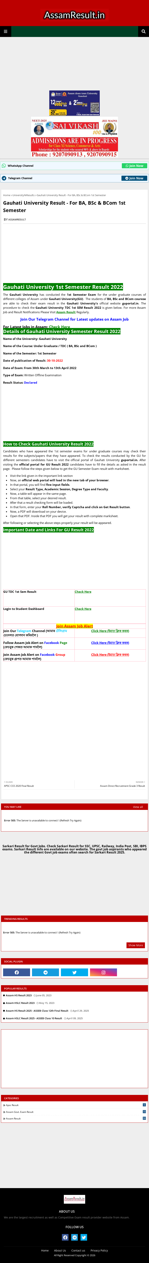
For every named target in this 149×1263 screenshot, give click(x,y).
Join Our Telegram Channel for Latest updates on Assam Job (74, 319)
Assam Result (76, 1118)
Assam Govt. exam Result (76, 1112)
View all (138, 807)
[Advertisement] (74, 65)
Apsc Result (76, 1105)
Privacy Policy (99, 1250)
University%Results (23, 195)
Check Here (59, 326)
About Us (60, 1250)
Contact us (78, 1250)
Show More (135, 945)
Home (6, 195)
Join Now (134, 166)
